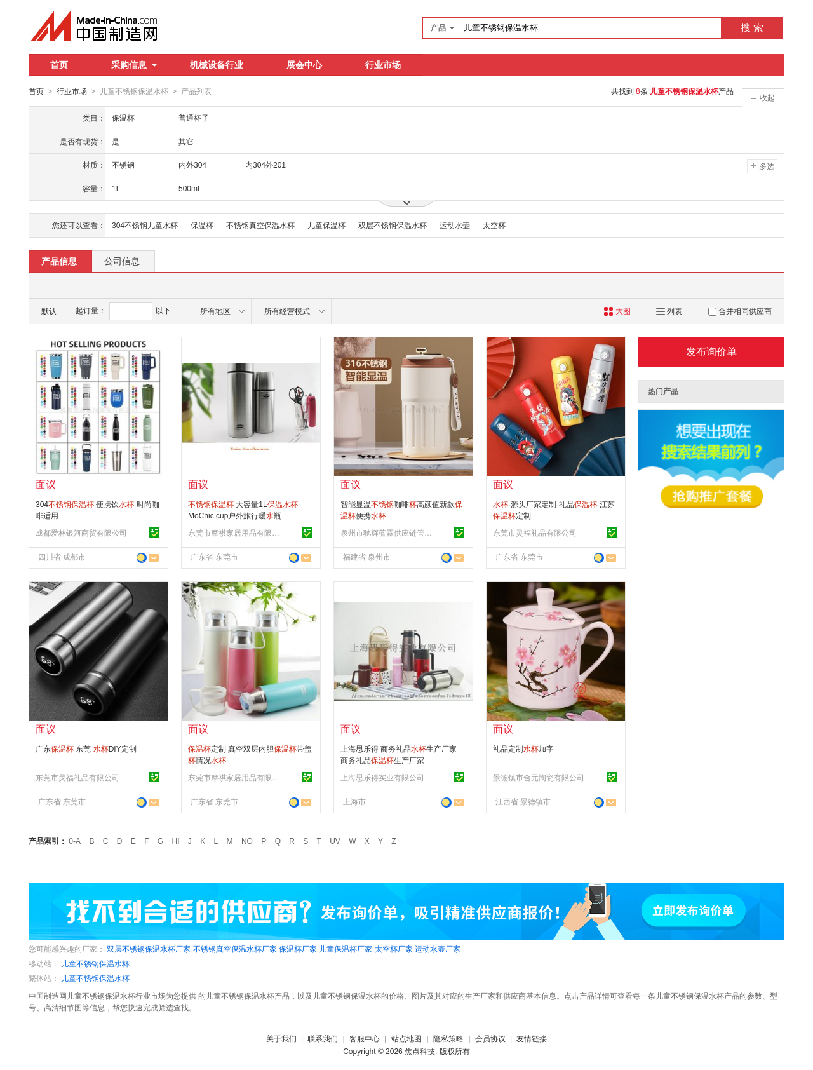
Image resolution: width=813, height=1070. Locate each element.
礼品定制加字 (523, 748)
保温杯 (202, 224)
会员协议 (490, 1038)
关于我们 (281, 1038)
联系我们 (322, 1038)
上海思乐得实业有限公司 (382, 777)
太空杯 (494, 224)
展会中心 (304, 65)
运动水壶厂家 (437, 948)
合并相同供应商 (740, 310)
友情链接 (531, 1038)
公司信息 (122, 260)
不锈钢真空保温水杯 (260, 224)
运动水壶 (455, 224)
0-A (75, 840)
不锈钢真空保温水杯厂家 (235, 948)
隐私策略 (448, 1038)
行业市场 (383, 65)
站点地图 (406, 1038)
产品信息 (59, 260)
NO (247, 840)
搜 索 (752, 27)
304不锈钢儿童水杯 (145, 224)
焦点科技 (420, 1050)
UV (335, 840)
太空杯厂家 (394, 948)
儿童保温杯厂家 (345, 948)
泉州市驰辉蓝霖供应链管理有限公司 (388, 532)
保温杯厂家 (298, 948)
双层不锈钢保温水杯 (392, 224)
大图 (617, 310)
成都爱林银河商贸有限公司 (81, 532)
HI (176, 840)
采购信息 (134, 65)
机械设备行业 (216, 65)
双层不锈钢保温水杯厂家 (149, 948)
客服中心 (364, 1038)
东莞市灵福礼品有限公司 (535, 532)
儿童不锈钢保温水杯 (95, 963)
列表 (669, 310)
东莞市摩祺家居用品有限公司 (235, 532)
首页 (59, 65)
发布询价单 (711, 351)
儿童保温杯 (326, 224)
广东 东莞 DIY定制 (86, 748)
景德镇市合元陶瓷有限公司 (538, 777)
